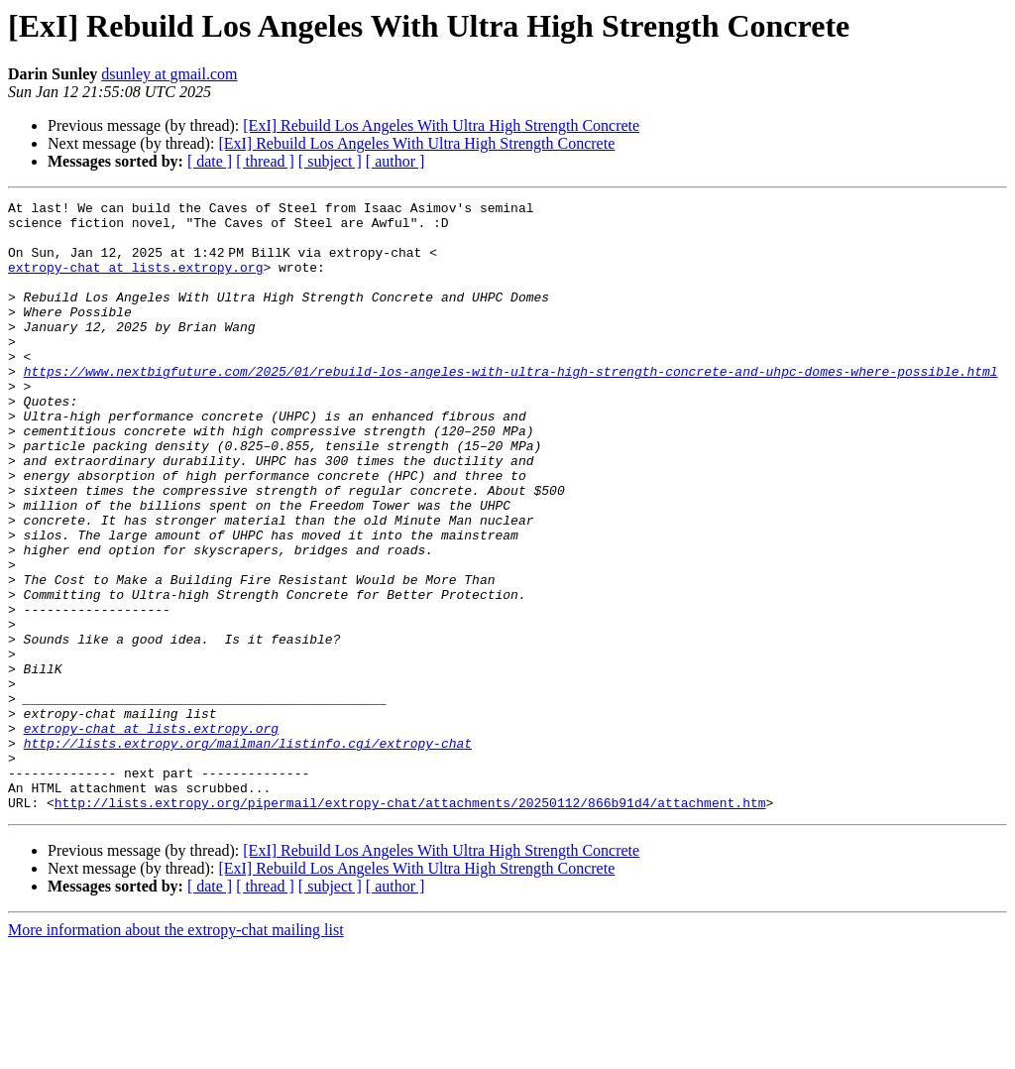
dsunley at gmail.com (169, 73)
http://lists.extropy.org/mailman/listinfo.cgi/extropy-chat (248, 853)
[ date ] (209, 161)
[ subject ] (330, 161)
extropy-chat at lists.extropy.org (135, 282)
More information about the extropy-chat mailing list (176, 1051)
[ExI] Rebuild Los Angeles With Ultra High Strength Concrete (441, 125)
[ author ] (395, 161)
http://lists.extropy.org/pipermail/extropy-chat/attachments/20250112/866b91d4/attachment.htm (410, 924)
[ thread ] (265, 161)
